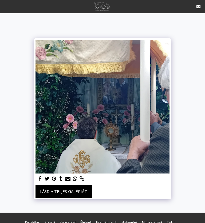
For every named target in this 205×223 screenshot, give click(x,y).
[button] (5, 6)
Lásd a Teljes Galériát (63, 191)
